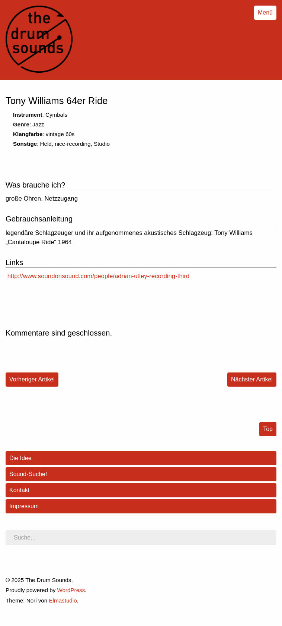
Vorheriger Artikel (32, 379)
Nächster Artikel (252, 379)
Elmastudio (63, 600)
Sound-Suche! (28, 474)
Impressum (24, 506)
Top (268, 429)
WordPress (71, 590)
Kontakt (19, 490)
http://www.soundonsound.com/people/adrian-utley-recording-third (98, 276)
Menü (265, 12)
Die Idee (20, 458)
